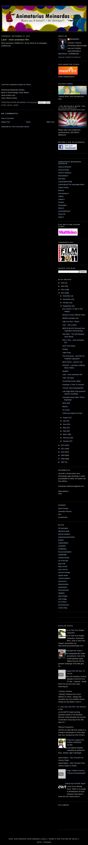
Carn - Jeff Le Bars (69, 325)
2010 (63, 452)
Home (28, 122)
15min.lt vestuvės (64, 173)
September (67, 306)
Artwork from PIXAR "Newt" (75, 784)
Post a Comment (7, 118)
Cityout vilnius (63, 187)
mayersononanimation (66, 537)
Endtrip (65, 349)
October (66, 303)
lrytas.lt (61, 217)
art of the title (63, 561)
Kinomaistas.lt (63, 193)
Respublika (62, 205)
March (65, 434)
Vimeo (28, 84)
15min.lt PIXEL (63, 170)
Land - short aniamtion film (72, 374)
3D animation (63, 528)
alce (59, 514)
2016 (63, 283)
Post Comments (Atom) (20, 127)
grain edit (61, 564)
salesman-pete (63, 531)
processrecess (63, 605)
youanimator (63, 517)
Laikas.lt (61, 199)
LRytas (60, 196)
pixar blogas (62, 596)
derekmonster (63, 584)
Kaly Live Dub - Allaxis (70, 322)
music (10, 105)
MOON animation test (70, 318)
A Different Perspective (64, 727)
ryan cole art (63, 569)
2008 (63, 459)
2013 (63, 293)
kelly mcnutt (62, 566)
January (66, 441)
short (16, 105)
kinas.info (61, 214)
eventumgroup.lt (64, 211)
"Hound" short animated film (72, 388)
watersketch (62, 587)
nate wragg (62, 599)
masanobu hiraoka (16, 84)
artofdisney (62, 549)
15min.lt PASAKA (64, 167)
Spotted (65, 371)
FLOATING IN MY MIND (71, 381)
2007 (63, 462)
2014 (63, 290)
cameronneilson (64, 578)
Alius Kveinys (63, 508)
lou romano (62, 602)
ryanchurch (62, 581)
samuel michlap (64, 572)
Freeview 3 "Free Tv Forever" (73, 385)
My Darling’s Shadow (64, 691)
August (66, 417)
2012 (63, 445)
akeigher (61, 593)
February (66, 438)
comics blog (62, 608)
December (67, 296)
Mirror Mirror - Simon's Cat (72, 362)
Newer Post (5, 122)
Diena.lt (61, 190)
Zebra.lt (61, 208)
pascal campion (64, 534)
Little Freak (66, 353)
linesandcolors (63, 590)
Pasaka (61, 202)
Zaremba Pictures (65, 511)
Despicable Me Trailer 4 (74, 651)
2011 (63, 449)
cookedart (62, 546)
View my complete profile (69, 57)
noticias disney (63, 558)
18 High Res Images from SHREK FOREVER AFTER (74, 742)
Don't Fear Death (68, 346)
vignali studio (63, 575)
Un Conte (65, 410)
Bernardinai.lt (63, 176)
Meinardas (74, 39)
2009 (63, 455)
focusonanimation (64, 552)
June (65, 424)
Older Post (50, 122)
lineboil (60, 540)
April (65, 431)
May (65, 428)
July (64, 421)
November (67, 299)
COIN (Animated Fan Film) (72, 413)
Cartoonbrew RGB (65, 182)
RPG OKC (66, 403)
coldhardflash (63, 543)
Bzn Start (61, 179)
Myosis (65, 406)
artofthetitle (62, 555)
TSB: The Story (68, 378)
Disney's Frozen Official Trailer (73, 315)
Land (3, 84)
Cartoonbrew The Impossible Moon (71, 184)
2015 (63, 286)
